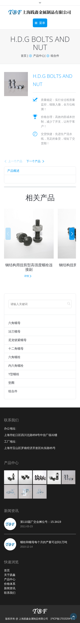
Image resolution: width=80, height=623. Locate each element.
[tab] (13, 171)
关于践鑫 (9, 574)
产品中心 (39, 55)
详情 (26, 276)
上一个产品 (15, 161)
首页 (24, 55)
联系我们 (9, 592)
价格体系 (9, 583)
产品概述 (13, 170)
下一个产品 (33, 161)
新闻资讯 (9, 588)
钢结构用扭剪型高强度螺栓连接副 (29, 267)
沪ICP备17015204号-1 (62, 618)
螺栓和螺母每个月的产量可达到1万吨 (43, 542)
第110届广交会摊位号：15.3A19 (40, 521)
